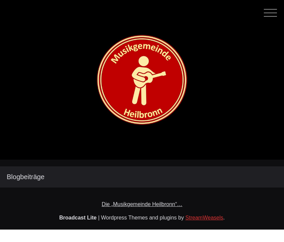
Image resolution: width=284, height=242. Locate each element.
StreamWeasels (205, 217)
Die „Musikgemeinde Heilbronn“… (142, 204)
